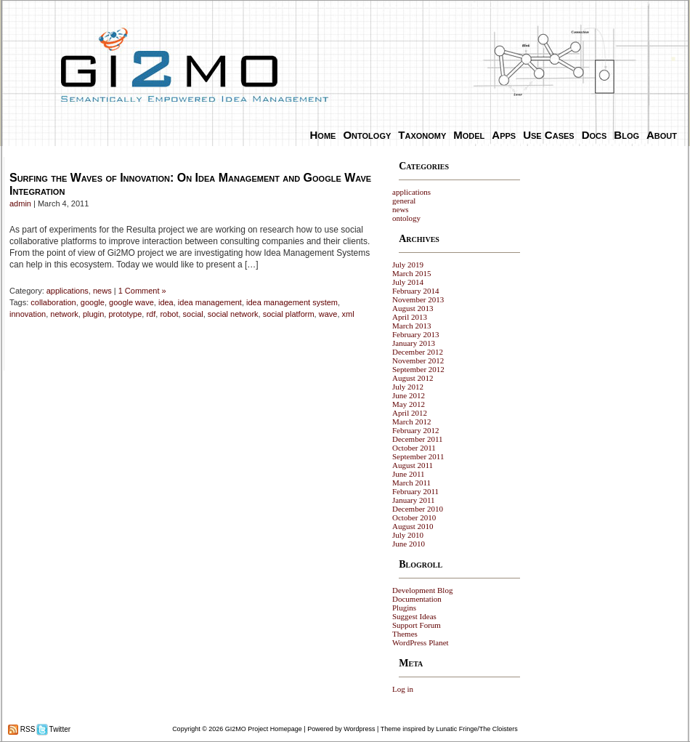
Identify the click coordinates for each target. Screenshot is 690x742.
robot (169, 314)
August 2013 (413, 308)
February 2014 (415, 290)
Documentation (417, 598)
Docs (594, 135)
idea (166, 302)
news (102, 290)
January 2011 (413, 500)
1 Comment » (142, 290)
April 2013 (409, 316)
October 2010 (414, 517)
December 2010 (417, 508)
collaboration (53, 302)
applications (67, 290)
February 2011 (415, 491)
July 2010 (407, 535)
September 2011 (418, 456)
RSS (26, 729)
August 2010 (413, 526)
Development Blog (422, 590)
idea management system (292, 302)
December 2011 (417, 439)
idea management (210, 302)
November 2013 (418, 299)
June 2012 (408, 395)
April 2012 (409, 412)
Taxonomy (422, 135)
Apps (504, 135)
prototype (125, 314)
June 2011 (408, 473)
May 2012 (408, 404)
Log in (402, 689)
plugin (93, 314)
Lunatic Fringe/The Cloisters (477, 729)
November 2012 (418, 360)
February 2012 (415, 430)
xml (348, 314)
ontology (406, 218)
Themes (405, 633)
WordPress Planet (420, 642)
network (64, 314)
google (93, 302)
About (661, 135)
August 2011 (412, 465)
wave (328, 314)
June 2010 (408, 543)
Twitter (58, 729)
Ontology (367, 135)
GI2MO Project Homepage (263, 729)
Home (323, 135)
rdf (150, 314)
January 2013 (413, 343)
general (403, 200)
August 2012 (413, 378)
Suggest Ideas (414, 616)
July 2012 (407, 386)
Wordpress (359, 729)
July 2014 (407, 282)
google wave (131, 302)
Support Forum (416, 625)
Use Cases (548, 135)
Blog (626, 135)
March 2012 (411, 421)
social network (233, 314)
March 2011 (411, 482)
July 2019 (407, 264)
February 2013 (415, 334)
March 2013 (411, 325)
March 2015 (411, 273)
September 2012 (418, 369)
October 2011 (414, 447)
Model (468, 135)
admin (20, 203)
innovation (27, 314)
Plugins (404, 607)
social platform (288, 314)
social (193, 314)
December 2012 (417, 351)
